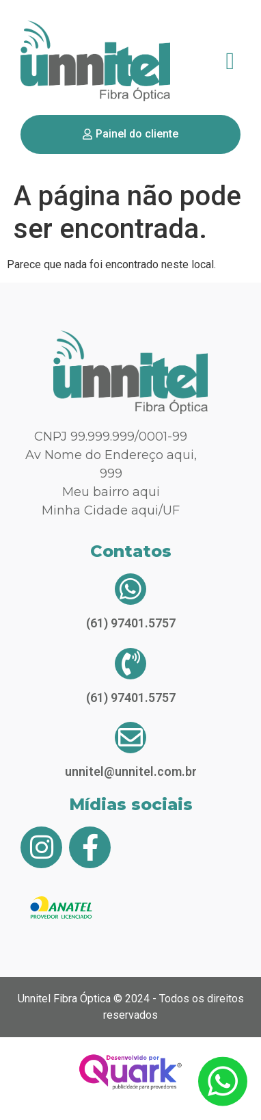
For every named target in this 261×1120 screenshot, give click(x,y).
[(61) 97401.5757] (130, 589)
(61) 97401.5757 (131, 623)
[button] (230, 61)
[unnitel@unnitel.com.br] (130, 737)
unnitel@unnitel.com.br (131, 771)
